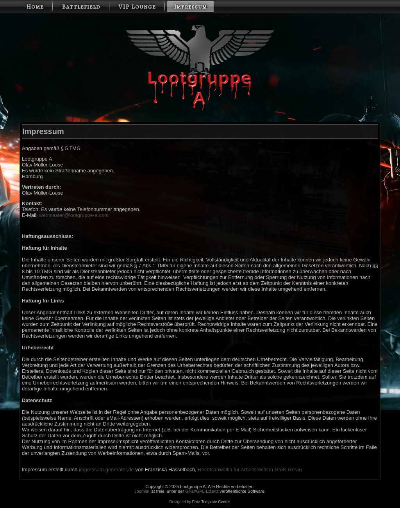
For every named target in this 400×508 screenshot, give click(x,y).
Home (35, 6)
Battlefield (81, 6)
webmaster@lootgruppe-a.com (74, 215)
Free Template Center (211, 502)
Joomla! (142, 491)
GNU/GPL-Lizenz (201, 491)
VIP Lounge (137, 6)
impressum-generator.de (106, 469)
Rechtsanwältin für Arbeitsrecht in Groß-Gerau (250, 469)
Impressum (190, 6)
